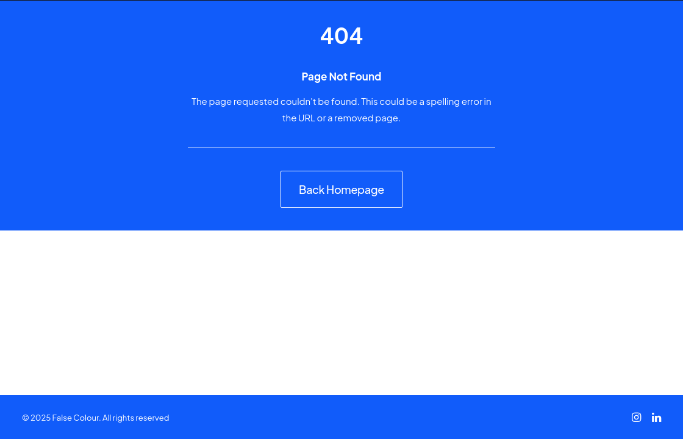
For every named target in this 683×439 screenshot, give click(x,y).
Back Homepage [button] (341, 189)
